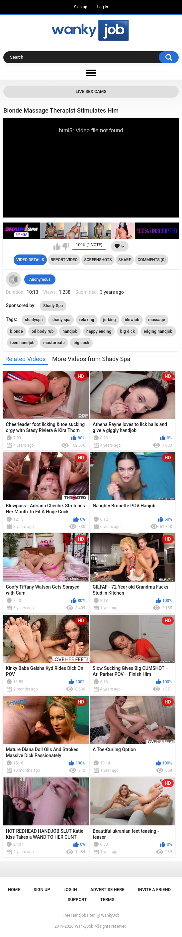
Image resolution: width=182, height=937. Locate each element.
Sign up (80, 7)
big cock (81, 342)
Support (77, 899)
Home (14, 889)
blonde (16, 331)
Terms (107, 899)
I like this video (56, 246)
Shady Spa (53, 305)
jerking (109, 319)
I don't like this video (65, 246)
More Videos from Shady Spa (91, 358)
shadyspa (34, 319)
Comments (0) (151, 259)
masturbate (54, 342)
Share (124, 259)
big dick (127, 331)
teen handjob (22, 342)
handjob (69, 331)
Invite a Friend (154, 889)
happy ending (98, 331)
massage (156, 319)
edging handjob (158, 331)
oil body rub (42, 331)
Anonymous (39, 279)
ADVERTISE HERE (107, 889)
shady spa (60, 319)
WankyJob (84, 926)
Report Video (63, 259)
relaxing (86, 319)
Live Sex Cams (91, 91)
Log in (102, 7)
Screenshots (98, 259)
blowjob (132, 319)
